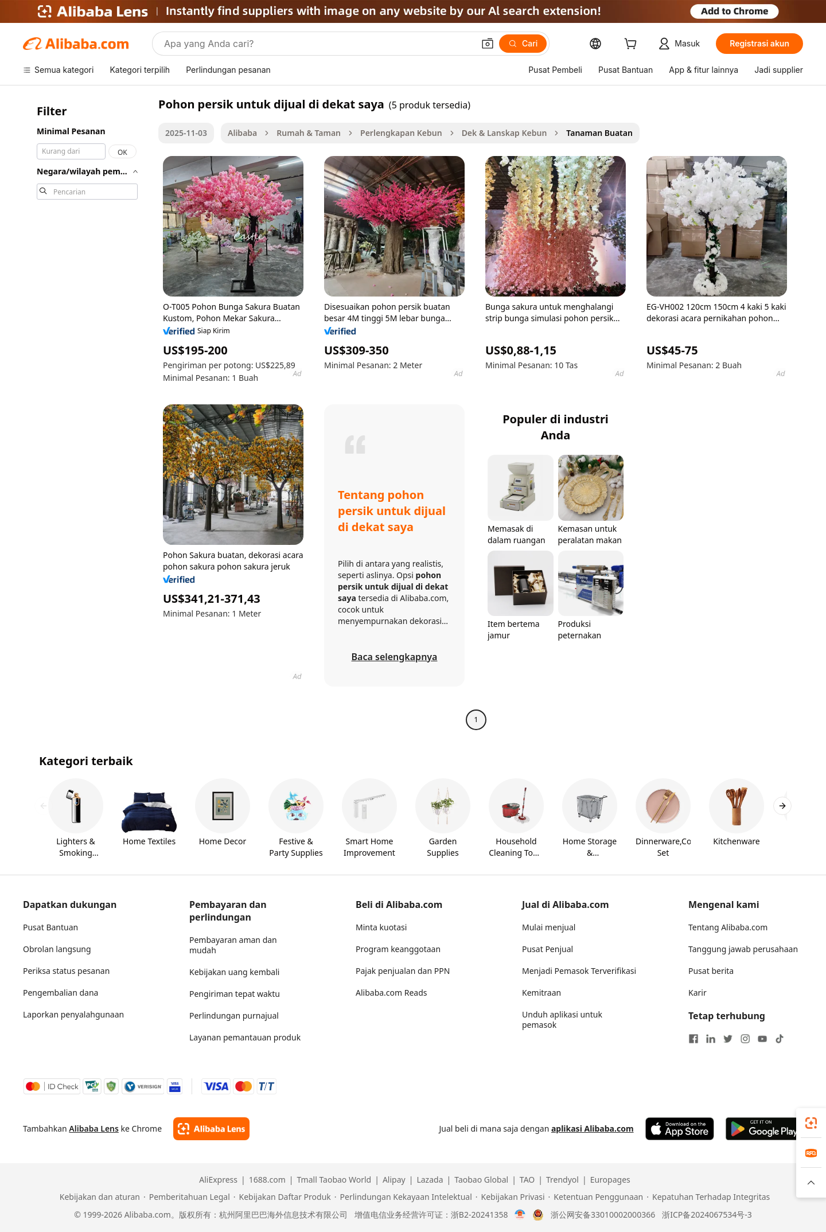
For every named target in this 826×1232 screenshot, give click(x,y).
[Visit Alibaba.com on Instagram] (745, 1039)
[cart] (632, 45)
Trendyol (562, 1180)
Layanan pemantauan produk (245, 1037)
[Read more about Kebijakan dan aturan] (98, 1197)
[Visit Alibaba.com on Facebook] (693, 1039)
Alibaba (242, 132)
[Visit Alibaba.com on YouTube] (762, 1039)
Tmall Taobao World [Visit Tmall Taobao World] (334, 1180)
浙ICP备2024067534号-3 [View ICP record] (707, 1215)
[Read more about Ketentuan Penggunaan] (596, 1197)
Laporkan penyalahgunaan (73, 1014)
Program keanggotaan (398, 949)
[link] (811, 1123)
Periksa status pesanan (66, 970)
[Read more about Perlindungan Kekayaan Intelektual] (403, 1197)
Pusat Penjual (547, 949)
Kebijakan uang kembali (234, 971)
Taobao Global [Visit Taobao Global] (481, 1180)
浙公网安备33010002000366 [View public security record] (603, 1215)
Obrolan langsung (57, 949)
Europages (610, 1180)
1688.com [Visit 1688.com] (267, 1180)
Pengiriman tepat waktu (234, 993)
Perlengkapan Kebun (401, 132)
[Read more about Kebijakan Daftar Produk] (282, 1197)
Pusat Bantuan (50, 927)
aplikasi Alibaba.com (592, 1128)
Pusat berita (711, 970)
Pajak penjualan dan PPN (403, 970)
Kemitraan (541, 992)
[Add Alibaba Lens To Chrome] (211, 1128)
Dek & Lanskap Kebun (504, 132)
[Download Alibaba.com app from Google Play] (764, 1128)
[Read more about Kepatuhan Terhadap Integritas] (708, 1197)
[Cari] (523, 43)
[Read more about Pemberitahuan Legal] (186, 1197)
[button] (487, 43)
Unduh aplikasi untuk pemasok (562, 1019)
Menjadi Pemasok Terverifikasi (579, 970)
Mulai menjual (548, 927)
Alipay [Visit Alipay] (394, 1180)
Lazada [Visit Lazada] (429, 1180)
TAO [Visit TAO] (527, 1180)
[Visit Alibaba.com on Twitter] (728, 1039)
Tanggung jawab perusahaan (743, 949)
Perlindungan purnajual (234, 1015)
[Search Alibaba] (318, 43)
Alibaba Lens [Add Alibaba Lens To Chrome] (94, 1128)
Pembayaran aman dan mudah (233, 945)
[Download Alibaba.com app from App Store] (679, 1128)
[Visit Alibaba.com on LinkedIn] (711, 1039)
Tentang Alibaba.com (727, 927)
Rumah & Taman (308, 132)
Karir (697, 992)
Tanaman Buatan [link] (599, 132)
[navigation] (87, 413)
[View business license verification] (520, 1215)
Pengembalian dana (60, 992)
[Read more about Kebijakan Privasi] (510, 1197)
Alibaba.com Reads (391, 992)
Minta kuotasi (381, 927)
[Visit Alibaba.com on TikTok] (779, 1039)
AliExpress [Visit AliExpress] (218, 1180)
